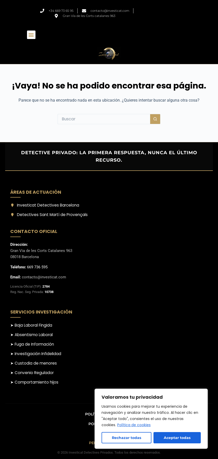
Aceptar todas (177, 437)
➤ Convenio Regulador (32, 372)
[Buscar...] (104, 119)
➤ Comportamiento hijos (34, 382)
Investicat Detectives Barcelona (44, 205)
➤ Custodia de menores (33, 363)
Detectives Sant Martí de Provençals (49, 214)
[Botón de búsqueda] (155, 119)
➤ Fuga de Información (32, 344)
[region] (151, 419)
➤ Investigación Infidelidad (35, 353)
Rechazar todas (126, 437)
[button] (31, 35)
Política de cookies (134, 424)
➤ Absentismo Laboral (31, 334)
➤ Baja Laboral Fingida (31, 325)
